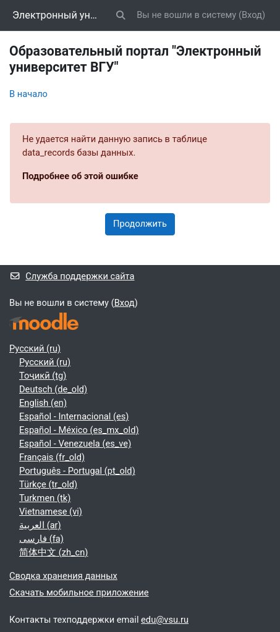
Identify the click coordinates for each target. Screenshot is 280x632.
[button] (120, 15)
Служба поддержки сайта (72, 276)
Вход (252, 14)
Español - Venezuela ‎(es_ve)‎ (75, 443)
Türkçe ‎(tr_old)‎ (48, 484)
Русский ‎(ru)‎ (35, 348)
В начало (28, 93)
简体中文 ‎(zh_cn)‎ (53, 552)
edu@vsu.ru (165, 619)
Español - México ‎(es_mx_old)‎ (79, 430)
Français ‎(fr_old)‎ (52, 457)
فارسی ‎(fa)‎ (41, 538)
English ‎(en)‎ (43, 402)
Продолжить (140, 223)
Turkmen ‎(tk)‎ (44, 497)
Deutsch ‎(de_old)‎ (53, 389)
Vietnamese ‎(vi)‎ (50, 511)
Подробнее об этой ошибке (80, 176)
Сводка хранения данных (63, 575)
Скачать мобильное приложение (79, 592)
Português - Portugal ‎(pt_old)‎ (77, 470)
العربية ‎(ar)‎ (40, 525)
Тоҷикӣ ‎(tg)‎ (42, 375)
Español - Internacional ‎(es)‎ (74, 416)
